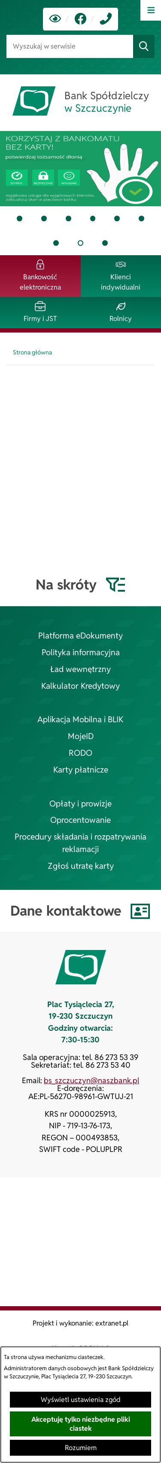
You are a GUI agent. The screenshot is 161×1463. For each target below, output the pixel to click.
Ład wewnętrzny (80, 669)
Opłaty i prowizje (80, 803)
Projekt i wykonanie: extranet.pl (80, 1323)
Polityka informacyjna (81, 652)
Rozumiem (81, 1447)
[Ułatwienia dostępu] (55, 19)
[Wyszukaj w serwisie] (69, 46)
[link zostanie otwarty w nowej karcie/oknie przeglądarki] (80, 19)
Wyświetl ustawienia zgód (81, 1399)
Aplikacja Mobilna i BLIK (80, 719)
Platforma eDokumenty (80, 635)
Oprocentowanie (80, 820)
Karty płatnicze (80, 769)
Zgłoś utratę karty (81, 866)
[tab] (80, 169)
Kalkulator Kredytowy (80, 686)
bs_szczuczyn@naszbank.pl (91, 1080)
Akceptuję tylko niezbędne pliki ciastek (80, 1424)
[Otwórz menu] (150, 10)
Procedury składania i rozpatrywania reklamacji (80, 843)
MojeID (81, 736)
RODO (80, 753)
